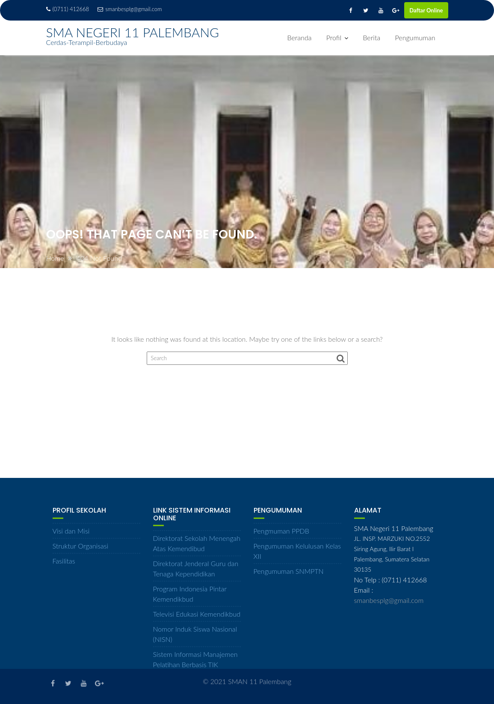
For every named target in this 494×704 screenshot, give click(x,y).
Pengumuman (415, 37)
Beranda (299, 37)
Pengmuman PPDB (281, 535)
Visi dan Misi (71, 535)
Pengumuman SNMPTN (289, 575)
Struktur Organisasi (81, 550)
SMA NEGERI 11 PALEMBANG (132, 32)
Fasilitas (64, 565)
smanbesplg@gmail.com (130, 9)
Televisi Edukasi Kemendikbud (197, 618)
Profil (333, 37)
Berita (371, 37)
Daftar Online (426, 10)
